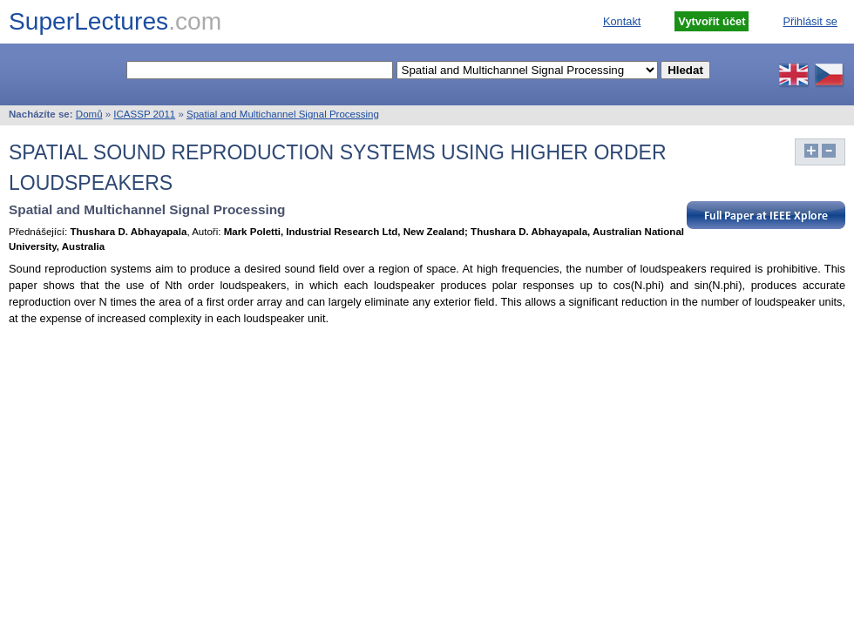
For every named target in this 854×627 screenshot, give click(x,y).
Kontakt (621, 21)
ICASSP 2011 (144, 114)
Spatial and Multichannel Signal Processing (282, 114)
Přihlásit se (810, 21)
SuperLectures (115, 21)
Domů (89, 114)
